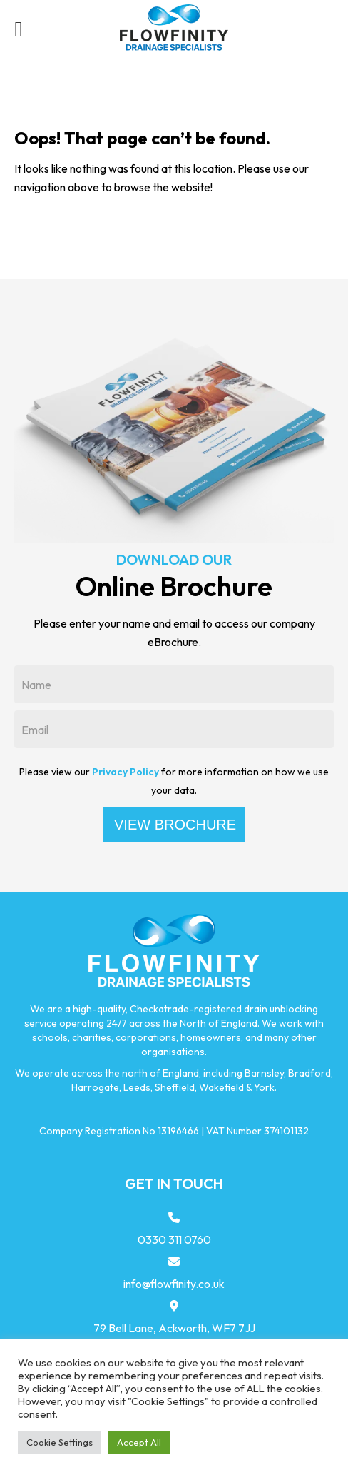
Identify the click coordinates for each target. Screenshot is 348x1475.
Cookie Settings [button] (59, 1442)
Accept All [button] (139, 1442)
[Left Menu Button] (19, 29)
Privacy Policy (125, 771)
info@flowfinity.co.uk (174, 1284)
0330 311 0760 (174, 1239)
